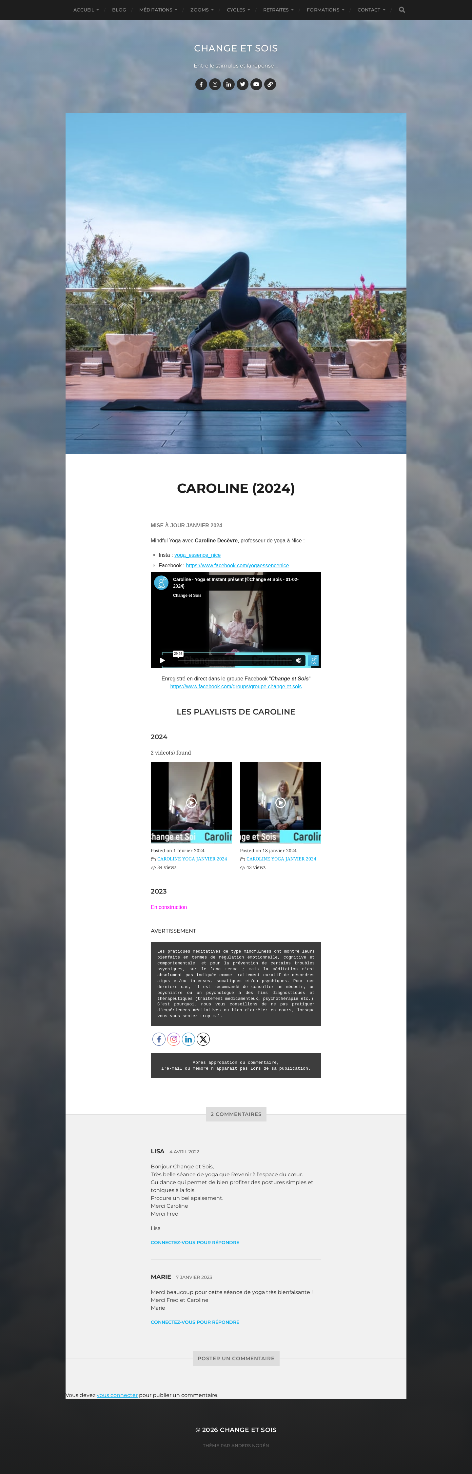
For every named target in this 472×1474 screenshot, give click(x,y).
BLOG (119, 10)
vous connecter (117, 1395)
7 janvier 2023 (194, 1277)
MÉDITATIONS (156, 10)
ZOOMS (199, 10)
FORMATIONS (323, 10)
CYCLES (236, 10)
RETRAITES (276, 10)
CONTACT (369, 10)
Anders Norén (250, 1445)
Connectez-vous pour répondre (195, 1242)
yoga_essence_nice (197, 555)
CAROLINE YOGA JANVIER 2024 (192, 858)
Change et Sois (236, 48)
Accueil (83, 10)
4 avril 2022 (184, 1152)
